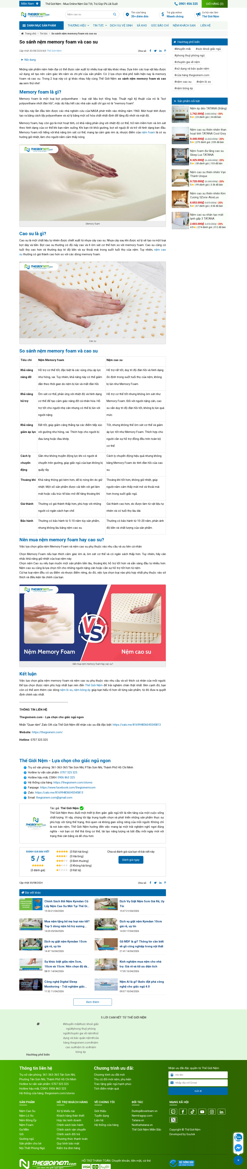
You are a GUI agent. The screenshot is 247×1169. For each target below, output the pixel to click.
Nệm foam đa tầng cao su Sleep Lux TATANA (207, 153)
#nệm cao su (182, 81)
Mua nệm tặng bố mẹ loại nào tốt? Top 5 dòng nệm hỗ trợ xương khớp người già (67, 924)
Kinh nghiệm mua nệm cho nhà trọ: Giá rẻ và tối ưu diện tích (140, 964)
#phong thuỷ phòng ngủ (189, 55)
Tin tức (98, 25)
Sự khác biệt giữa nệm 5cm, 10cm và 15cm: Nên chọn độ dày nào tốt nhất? (66, 964)
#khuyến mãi (182, 49)
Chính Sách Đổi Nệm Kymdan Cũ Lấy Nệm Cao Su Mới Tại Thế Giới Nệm (67, 904)
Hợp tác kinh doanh (69, 1120)
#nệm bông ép (183, 88)
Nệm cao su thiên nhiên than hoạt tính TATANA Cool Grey (208, 131)
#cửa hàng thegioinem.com (191, 75)
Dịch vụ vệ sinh (121, 25)
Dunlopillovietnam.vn (144, 1111)
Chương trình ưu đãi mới (109, 1074)
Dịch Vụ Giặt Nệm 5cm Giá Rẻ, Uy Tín (142, 904)
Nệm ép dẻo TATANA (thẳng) (208, 108)
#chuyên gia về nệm (187, 62)
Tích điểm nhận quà (106, 1088)
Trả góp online (179, 14)
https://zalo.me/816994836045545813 (137, 724)
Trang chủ (30, 33)
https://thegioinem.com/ (47, 732)
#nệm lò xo (203, 81)
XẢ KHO (142, 25)
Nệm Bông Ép (27, 1120)
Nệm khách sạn (184, 25)
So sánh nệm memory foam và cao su (74, 33)
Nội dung (30, 59)
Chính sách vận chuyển (71, 1129)
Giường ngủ (26, 1139)
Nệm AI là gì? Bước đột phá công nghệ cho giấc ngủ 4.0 (142, 984)
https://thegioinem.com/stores (72, 782)
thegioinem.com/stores (60, 1093)
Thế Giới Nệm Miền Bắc (146, 1129)
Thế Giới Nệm (54, 50)
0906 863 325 (66, 777)
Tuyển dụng (101, 1115)
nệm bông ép (82, 690)
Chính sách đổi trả (68, 1134)
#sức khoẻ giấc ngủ (208, 49)
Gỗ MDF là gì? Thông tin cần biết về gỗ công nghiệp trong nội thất (142, 944)
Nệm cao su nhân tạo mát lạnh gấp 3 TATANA (206, 216)
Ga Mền (24, 1129)
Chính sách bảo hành (70, 1125)
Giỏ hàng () (214, 4)
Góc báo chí (160, 25)
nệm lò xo (66, 690)
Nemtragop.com (142, 1115)
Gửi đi (198, 1091)
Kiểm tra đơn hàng (68, 1148)
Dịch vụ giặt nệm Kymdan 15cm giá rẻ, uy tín (65, 944)
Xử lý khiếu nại (66, 1111)
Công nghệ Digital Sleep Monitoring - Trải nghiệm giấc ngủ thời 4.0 (64, 984)
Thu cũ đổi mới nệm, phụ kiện (112, 1079)
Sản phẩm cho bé (30, 1143)
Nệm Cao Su (27, 1111)
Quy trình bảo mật (68, 1143)
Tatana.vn (138, 1120)
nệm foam (148, 132)
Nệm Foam (26, 1125)
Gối (21, 1134)
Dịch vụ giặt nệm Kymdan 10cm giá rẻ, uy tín (141, 924)
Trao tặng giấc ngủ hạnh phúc (112, 1084)
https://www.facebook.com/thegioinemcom (68, 787)
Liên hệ (205, 25)
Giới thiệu (100, 1111)
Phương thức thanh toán (72, 1139)
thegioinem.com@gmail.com (54, 797)
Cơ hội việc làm (215, 14)
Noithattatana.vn (142, 1125)
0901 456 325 (185, 4)
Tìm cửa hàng (144, 14)
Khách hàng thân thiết (70, 1115)
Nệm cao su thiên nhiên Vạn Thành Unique (208, 174)
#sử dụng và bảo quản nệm (191, 68)
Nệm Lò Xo (26, 1115)
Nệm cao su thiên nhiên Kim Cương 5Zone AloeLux (208, 195)
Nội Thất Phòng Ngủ (32, 1148)
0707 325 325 (68, 772)
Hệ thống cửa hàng (106, 1125)
